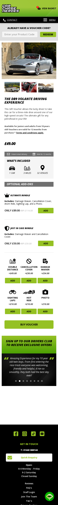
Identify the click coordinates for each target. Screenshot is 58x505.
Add (45, 210)
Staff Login (29, 492)
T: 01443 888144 (29, 450)
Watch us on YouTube (42, 433)
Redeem (48, 34)
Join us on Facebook (16, 433)
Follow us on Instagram (24, 433)
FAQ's (29, 487)
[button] (16, 381)
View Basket (47, 8)
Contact (10, 19)
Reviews (29, 483)
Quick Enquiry (29, 457)
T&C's (29, 500)
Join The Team (29, 496)
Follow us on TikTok (33, 433)
